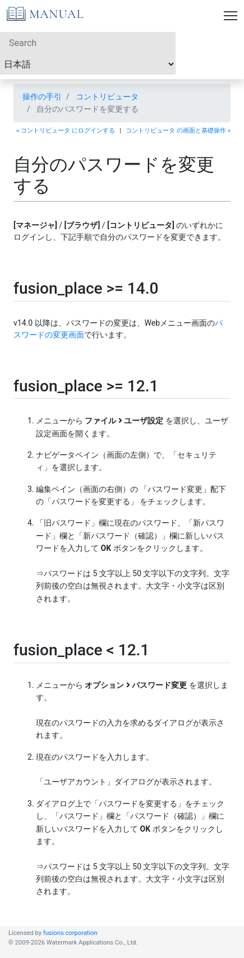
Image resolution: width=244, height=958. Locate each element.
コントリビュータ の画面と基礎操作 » (178, 130)
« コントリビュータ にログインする (65, 130)
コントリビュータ (107, 96)
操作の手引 (42, 96)
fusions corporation (70, 933)
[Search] (88, 42)
